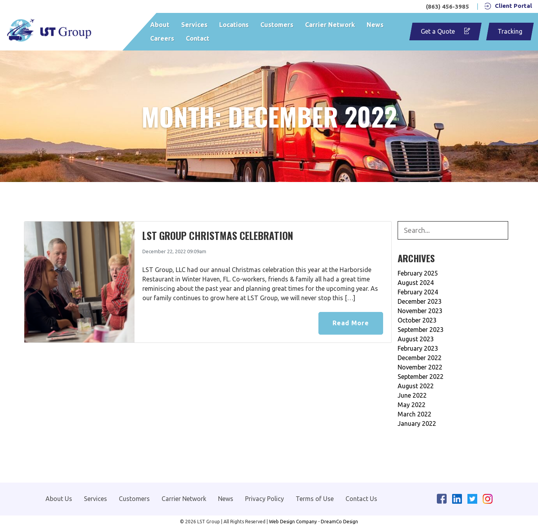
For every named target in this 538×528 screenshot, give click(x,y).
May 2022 (411, 404)
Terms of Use (315, 498)
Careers (162, 38)
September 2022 (420, 376)
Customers (276, 24)
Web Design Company (293, 521)
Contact (197, 38)
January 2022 (417, 423)
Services (194, 24)
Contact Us (361, 498)
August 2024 (416, 282)
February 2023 (418, 348)
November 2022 (420, 367)
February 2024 (418, 292)
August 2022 (416, 385)
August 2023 (416, 338)
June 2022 (412, 395)
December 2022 (420, 357)
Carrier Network (330, 24)
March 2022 (414, 414)
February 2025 (418, 273)
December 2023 (420, 301)
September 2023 (420, 329)
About (159, 24)
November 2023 (420, 310)
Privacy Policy (264, 498)
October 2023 (417, 320)
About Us (58, 498)
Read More (351, 322)
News (375, 24)
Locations (234, 24)
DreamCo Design (339, 521)
